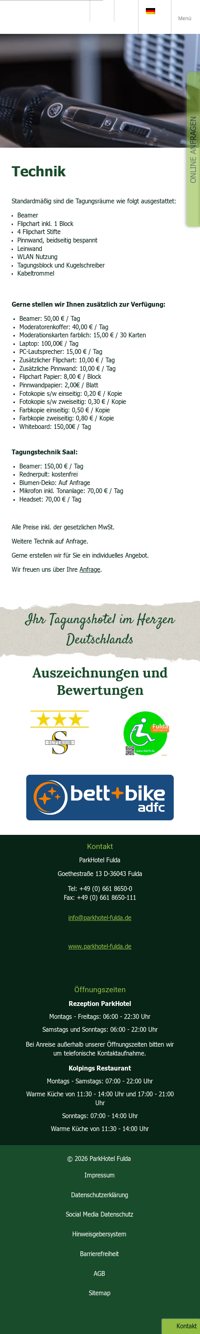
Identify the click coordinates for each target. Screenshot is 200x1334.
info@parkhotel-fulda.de (99, 918)
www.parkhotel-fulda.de (99, 947)
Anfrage (90, 570)
